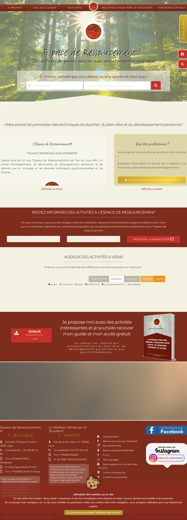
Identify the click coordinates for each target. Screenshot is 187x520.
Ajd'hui (116, 278)
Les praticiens (108, 436)
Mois (159, 278)
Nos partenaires (109, 445)
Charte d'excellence (111, 472)
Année (147, 278)
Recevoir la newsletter (153, 239)
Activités (75, 7)
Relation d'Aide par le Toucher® (127, 7)
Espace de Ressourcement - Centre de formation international (93, 6)
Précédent (99, 278)
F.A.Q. (103, 454)
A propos (15, 7)
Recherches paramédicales (115, 450)
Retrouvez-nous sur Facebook (117, 441)
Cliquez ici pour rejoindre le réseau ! (152, 179)
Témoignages (108, 459)
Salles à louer (44, 7)
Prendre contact (172, 7)
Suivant (132, 278)
